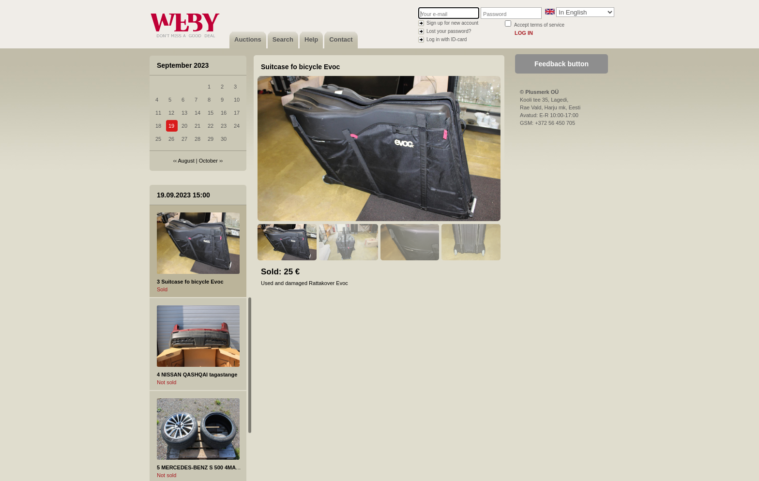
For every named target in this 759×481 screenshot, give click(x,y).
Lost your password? (448, 31)
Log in (524, 33)
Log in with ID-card (446, 39)
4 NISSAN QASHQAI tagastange (197, 374)
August (186, 161)
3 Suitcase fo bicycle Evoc (190, 282)
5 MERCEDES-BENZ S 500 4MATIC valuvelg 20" (217, 467)
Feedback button (561, 64)
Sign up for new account (452, 23)
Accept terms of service (539, 25)
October (208, 161)
